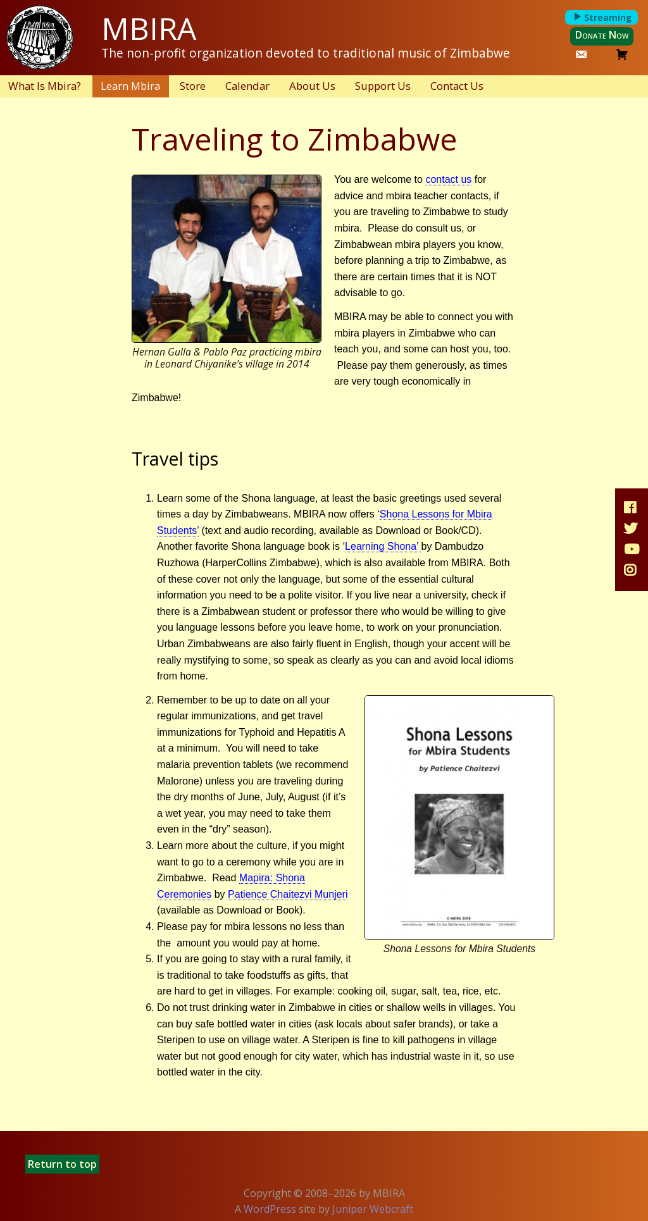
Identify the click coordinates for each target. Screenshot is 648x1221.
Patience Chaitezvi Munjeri (287, 894)
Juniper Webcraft (372, 1209)
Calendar (247, 85)
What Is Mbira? (44, 85)
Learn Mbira (130, 85)
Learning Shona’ (383, 546)
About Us (312, 85)
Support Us (383, 85)
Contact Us (456, 85)
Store (193, 85)
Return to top (62, 1164)
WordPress (270, 1209)
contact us (448, 179)
